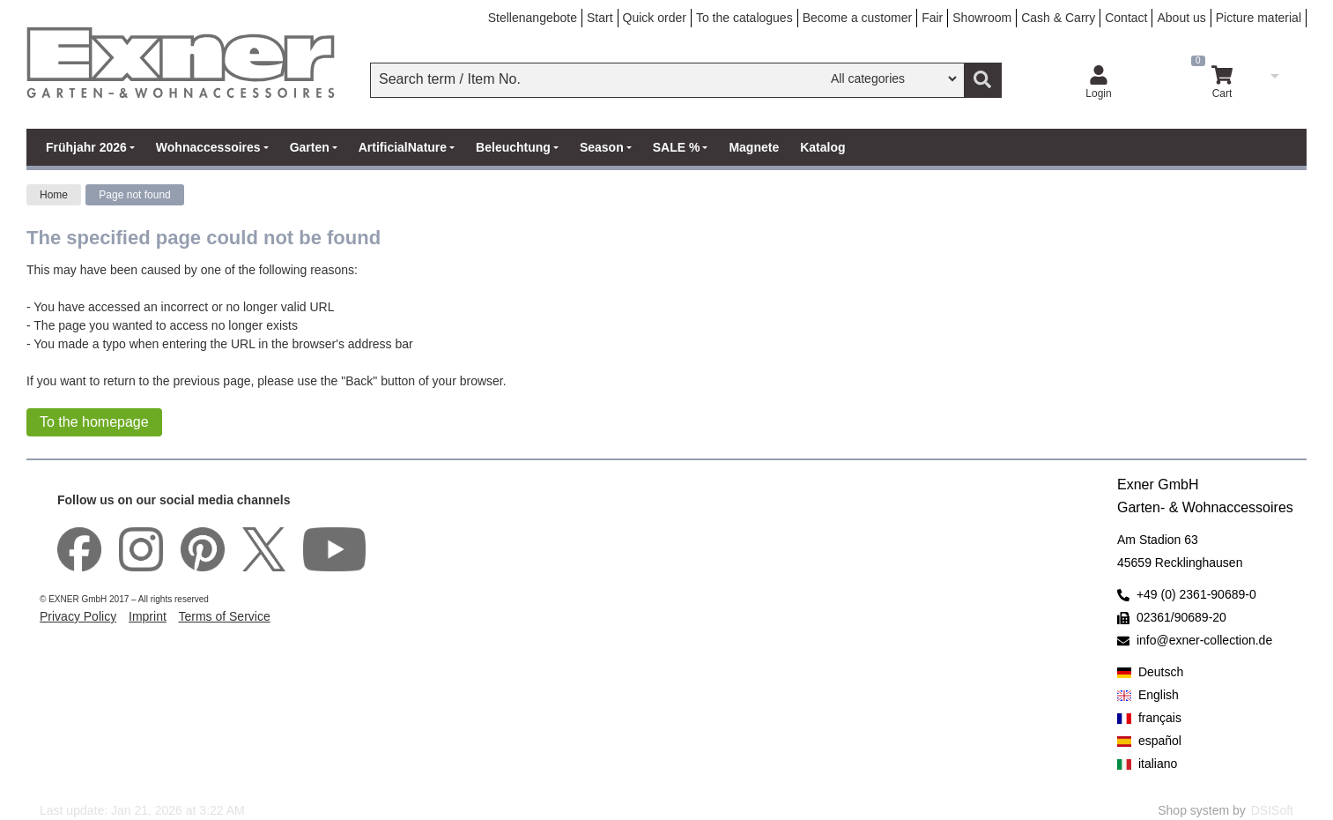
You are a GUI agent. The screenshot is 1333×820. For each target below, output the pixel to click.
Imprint (148, 616)
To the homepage (94, 421)
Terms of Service (224, 616)
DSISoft (1272, 810)
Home (54, 195)
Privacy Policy (78, 616)
